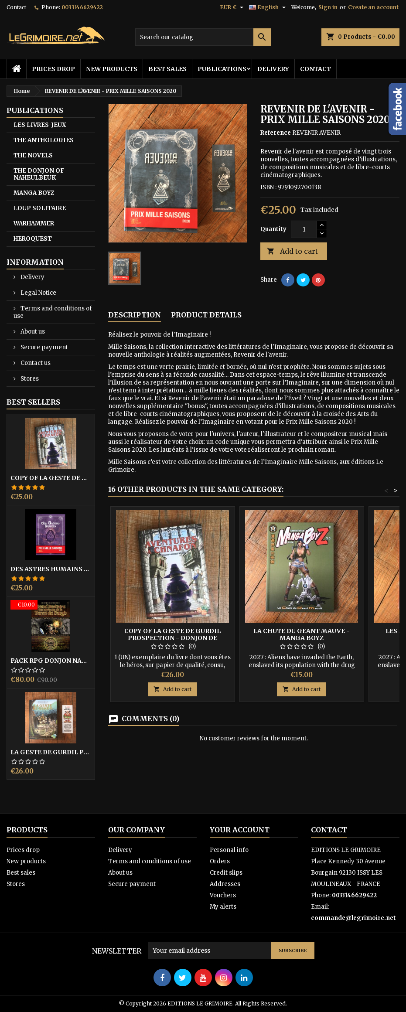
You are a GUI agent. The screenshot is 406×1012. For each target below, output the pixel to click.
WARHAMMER (34, 223)
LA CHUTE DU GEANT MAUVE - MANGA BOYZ (301, 634)
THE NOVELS (33, 155)
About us (32, 331)
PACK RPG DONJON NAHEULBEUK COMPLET (50, 660)
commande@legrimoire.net (353, 918)
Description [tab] (134, 314)
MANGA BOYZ (34, 193)
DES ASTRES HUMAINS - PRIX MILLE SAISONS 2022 (50, 569)
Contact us (35, 363)
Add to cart (292, 251)
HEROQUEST (33, 238)
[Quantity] (304, 229)
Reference (275, 132)
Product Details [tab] (206, 314)
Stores (29, 378)
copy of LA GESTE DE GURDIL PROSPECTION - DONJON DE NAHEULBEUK (50, 477)
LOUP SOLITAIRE (40, 208)
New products (111, 69)
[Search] (202, 37)
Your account (240, 829)
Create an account (373, 7)
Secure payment (43, 347)
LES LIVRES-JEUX (40, 125)
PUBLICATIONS (222, 69)
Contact (16, 7)
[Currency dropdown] (233, 7)
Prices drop (53, 69)
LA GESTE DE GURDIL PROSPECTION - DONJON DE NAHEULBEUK (50, 752)
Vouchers (223, 895)
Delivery (273, 69)
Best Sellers (33, 402)
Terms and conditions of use (53, 312)
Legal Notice (37, 292)
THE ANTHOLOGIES (44, 140)
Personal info (229, 850)
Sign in (328, 7)
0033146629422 (82, 7)
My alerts (223, 906)
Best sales (167, 69)
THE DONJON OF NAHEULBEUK (39, 174)
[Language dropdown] (268, 7)
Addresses (225, 884)
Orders (220, 861)
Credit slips (226, 872)
